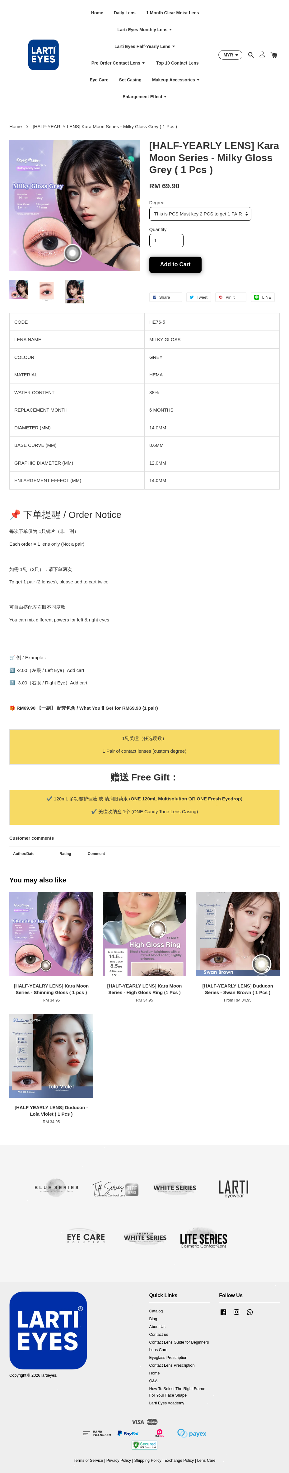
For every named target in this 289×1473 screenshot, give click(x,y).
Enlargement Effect (145, 96)
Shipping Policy (147, 1460)
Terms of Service (88, 1460)
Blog (153, 1318)
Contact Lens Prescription (172, 1365)
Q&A (153, 1381)
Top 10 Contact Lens (177, 62)
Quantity (158, 229)
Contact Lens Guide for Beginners (179, 1342)
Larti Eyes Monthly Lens (145, 29)
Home (97, 12)
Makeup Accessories (176, 79)
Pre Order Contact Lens (118, 62)
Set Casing (130, 79)
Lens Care (158, 1349)
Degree (157, 202)
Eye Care (99, 79)
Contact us (158, 1334)
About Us (157, 1326)
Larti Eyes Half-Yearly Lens (145, 46)
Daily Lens (125, 12)
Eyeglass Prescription (168, 1357)
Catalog (156, 1311)
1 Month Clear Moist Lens (172, 12)
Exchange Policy (179, 1460)
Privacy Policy (118, 1460)
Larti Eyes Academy (166, 1403)
